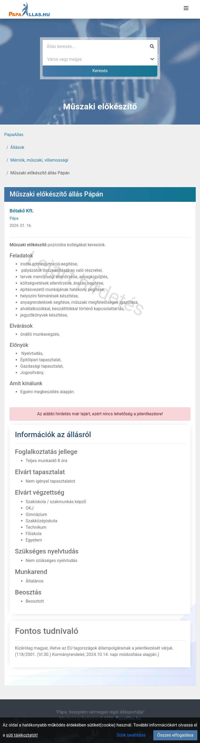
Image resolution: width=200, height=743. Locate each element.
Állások (17, 147)
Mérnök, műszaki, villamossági (39, 160)
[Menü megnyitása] (186, 8)
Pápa (14, 218)
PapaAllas (13, 134)
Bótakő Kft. (22, 211)
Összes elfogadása (175, 735)
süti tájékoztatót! (22, 735)
